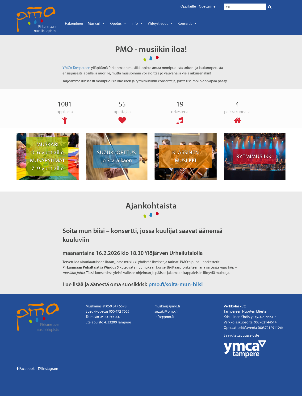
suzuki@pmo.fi (166, 311)
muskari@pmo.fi (167, 306)
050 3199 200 (110, 316)
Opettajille (207, 6)
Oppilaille (188, 6)
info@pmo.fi (164, 316)
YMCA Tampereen (76, 67)
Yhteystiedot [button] (160, 23)
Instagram (48, 368)
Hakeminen (74, 23)
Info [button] (137, 23)
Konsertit (187, 23)
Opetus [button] (118, 23)
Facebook (26, 368)
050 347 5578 (116, 306)
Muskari (96, 23)
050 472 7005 (119, 311)
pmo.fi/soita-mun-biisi (175, 284)
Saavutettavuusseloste (241, 335)
